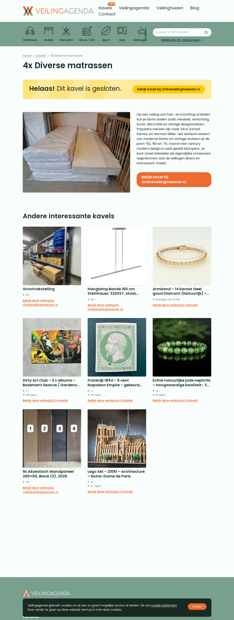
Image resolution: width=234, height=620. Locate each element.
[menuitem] (105, 8)
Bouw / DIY (87, 34)
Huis (122, 34)
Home (27, 56)
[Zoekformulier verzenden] (206, 32)
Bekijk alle (182, 40)
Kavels (41, 56)
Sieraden (66, 34)
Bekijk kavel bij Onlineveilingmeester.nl (168, 89)
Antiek (48, 34)
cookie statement (164, 605)
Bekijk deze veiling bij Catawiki (175, 305)
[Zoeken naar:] (182, 32)
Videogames (142, 34)
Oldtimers (30, 34)
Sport (106, 34)
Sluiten (197, 606)
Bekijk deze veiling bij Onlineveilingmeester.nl (40, 303)
